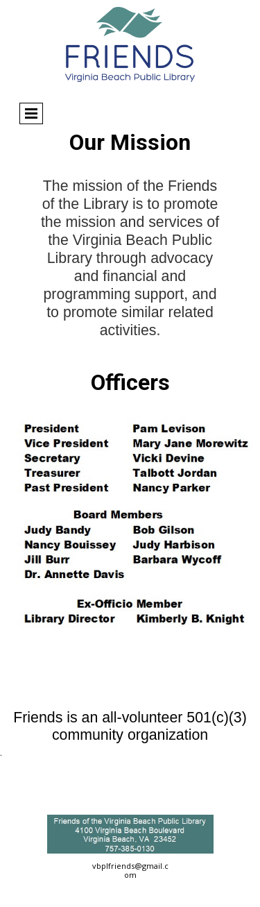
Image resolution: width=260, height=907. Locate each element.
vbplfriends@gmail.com (130, 870)
